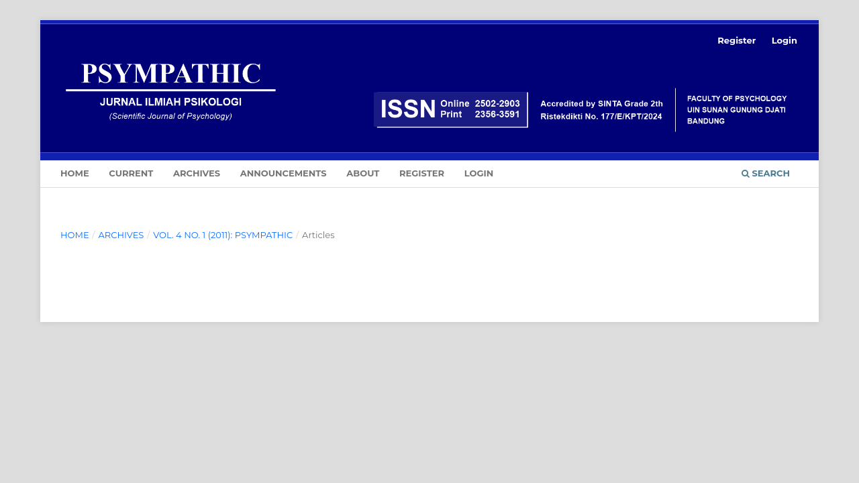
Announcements (283, 173)
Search (766, 173)
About (362, 173)
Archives (196, 173)
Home (74, 173)
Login (479, 173)
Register (421, 173)
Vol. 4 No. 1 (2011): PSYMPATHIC (223, 234)
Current (131, 173)
